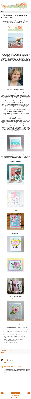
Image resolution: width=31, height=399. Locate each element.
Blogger (17, 397)
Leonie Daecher (7, 366)
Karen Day (6, 359)
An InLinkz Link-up (5, 347)
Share (3, 352)
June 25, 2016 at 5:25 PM (13, 359)
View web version (15, 395)
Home (15, 393)
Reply (5, 362)
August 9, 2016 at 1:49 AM (15, 366)
